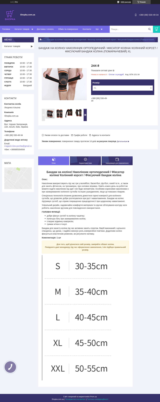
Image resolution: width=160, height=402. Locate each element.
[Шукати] (149, 29)
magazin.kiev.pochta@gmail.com (19, 146)
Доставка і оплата (45, 29)
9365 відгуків (126, 2)
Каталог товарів (22, 29)
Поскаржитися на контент (75, 399)
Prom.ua (93, 397)
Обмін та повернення (68, 29)
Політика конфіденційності (97, 399)
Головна (6, 29)
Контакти (87, 29)
